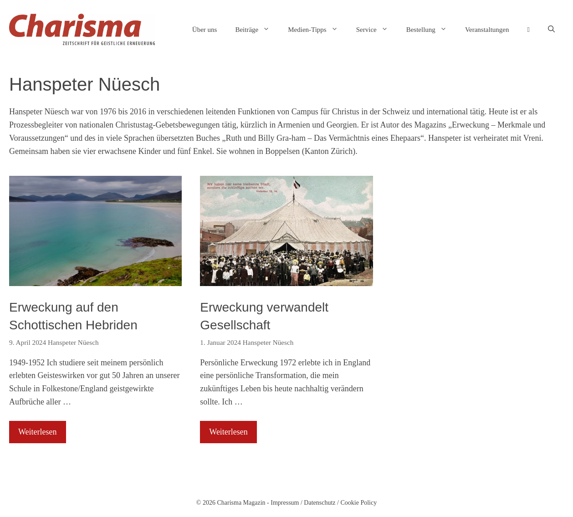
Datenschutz (319, 502)
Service (376, 29)
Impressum (285, 502)
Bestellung (431, 29)
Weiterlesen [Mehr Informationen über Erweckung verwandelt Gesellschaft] (228, 431)
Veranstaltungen (487, 29)
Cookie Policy (358, 502)
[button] (551, 29)
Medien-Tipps (317, 29)
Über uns (204, 29)
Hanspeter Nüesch (73, 342)
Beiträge (257, 29)
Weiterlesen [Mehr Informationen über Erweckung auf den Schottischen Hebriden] (37, 431)
